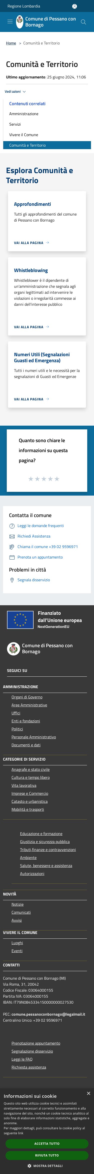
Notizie (18, 904)
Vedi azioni (16, 92)
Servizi (15, 124)
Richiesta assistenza (29, 1067)
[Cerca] (83, 22)
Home (11, 43)
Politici (17, 729)
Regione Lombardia (24, 6)
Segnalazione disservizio (32, 1051)
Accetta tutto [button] (46, 1144)
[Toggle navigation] (10, 21)
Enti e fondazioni (26, 721)
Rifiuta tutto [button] (47, 1155)
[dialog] (47, 1131)
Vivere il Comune (23, 135)
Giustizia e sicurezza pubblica (45, 842)
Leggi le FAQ (22, 1059)
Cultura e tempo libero (31, 777)
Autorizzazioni (32, 874)
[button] (47, 1165)
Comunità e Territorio (27, 145)
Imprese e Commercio (30, 793)
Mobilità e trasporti (28, 809)
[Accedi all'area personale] (74, 6)
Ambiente (28, 858)
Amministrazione (23, 114)
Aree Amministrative (29, 705)
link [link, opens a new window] (20, 1133)
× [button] (88, 1094)
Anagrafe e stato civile (31, 769)
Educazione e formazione (41, 834)
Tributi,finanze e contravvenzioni (48, 850)
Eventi (17, 951)
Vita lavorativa (24, 785)
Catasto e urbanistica (30, 801)
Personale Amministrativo (34, 737)
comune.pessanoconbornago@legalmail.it (48, 1014)
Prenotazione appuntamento (36, 1043)
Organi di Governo (27, 697)
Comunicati (21, 912)
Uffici (16, 713)
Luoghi (17, 943)
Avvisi (17, 920)
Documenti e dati (26, 745)
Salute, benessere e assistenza (46, 866)
